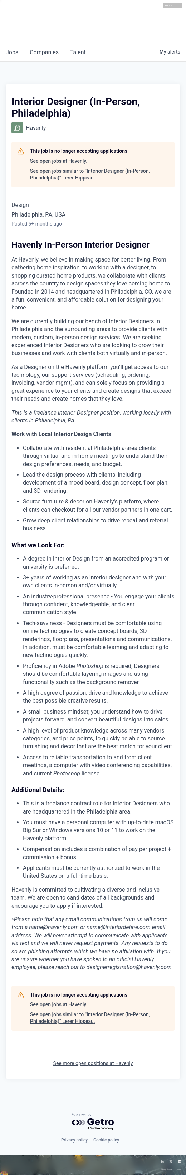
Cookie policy (106, 1140)
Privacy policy (74, 1140)
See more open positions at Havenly (93, 1063)
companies (44, 52)
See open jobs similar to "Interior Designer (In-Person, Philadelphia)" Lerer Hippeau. (90, 174)
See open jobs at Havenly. (58, 161)
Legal (179, 1169)
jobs (12, 52)
